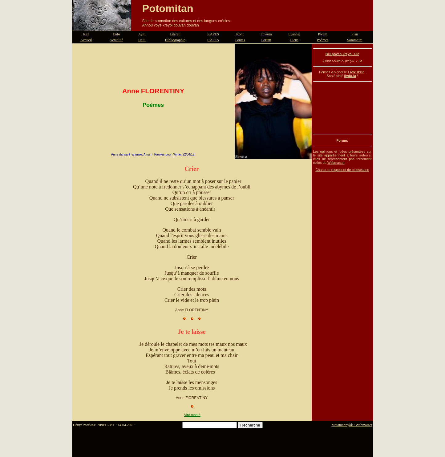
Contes (240, 40)
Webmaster (335, 162)
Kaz (86, 34)
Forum (266, 40)
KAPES (213, 34)
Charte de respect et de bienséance (342, 170)
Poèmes (322, 40)
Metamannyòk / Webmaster (351, 425)
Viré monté (192, 415)
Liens (294, 40)
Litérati (175, 34)
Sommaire (354, 40)
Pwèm (322, 34)
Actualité (116, 40)
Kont (240, 34)
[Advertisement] (342, 108)
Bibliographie (175, 40)
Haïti (142, 40)
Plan (354, 34)
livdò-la (350, 76)
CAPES (213, 40)
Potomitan (167, 8)
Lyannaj (294, 34)
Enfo (116, 34)
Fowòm (266, 34)
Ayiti (142, 34)
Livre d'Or (356, 72)
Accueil (86, 40)
